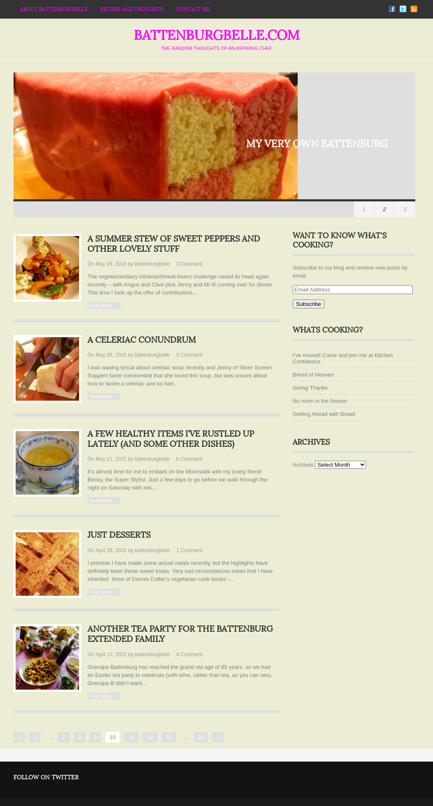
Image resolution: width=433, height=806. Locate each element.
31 (201, 737)
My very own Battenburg (317, 144)
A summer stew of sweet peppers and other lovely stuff (174, 244)
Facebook (392, 9)
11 (131, 737)
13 (169, 737)
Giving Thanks (310, 388)
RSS (414, 9)
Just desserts (119, 535)
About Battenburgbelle (54, 9)
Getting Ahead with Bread (324, 414)
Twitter (403, 9)
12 (150, 737)
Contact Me (193, 9)
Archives (303, 465)
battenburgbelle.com (216, 35)
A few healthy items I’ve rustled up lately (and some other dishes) (171, 439)
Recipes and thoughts (131, 9)
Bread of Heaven (313, 374)
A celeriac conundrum (142, 340)
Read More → (103, 305)
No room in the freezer (320, 401)
